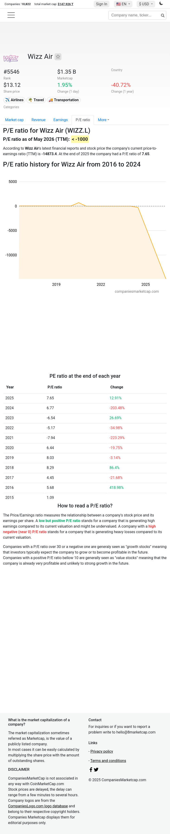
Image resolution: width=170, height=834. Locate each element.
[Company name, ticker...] (137, 15)
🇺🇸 (121, 4)
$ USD (144, 4)
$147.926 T (65, 4)
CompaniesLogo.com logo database (38, 806)
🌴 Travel (36, 100)
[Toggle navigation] (11, 15)
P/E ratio (83, 120)
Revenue (39, 120)
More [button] (102, 120)
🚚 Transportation (63, 100)
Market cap (14, 120)
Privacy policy (101, 751)
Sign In (101, 4)
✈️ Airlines (14, 100)
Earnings (60, 120)
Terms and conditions (108, 760)
